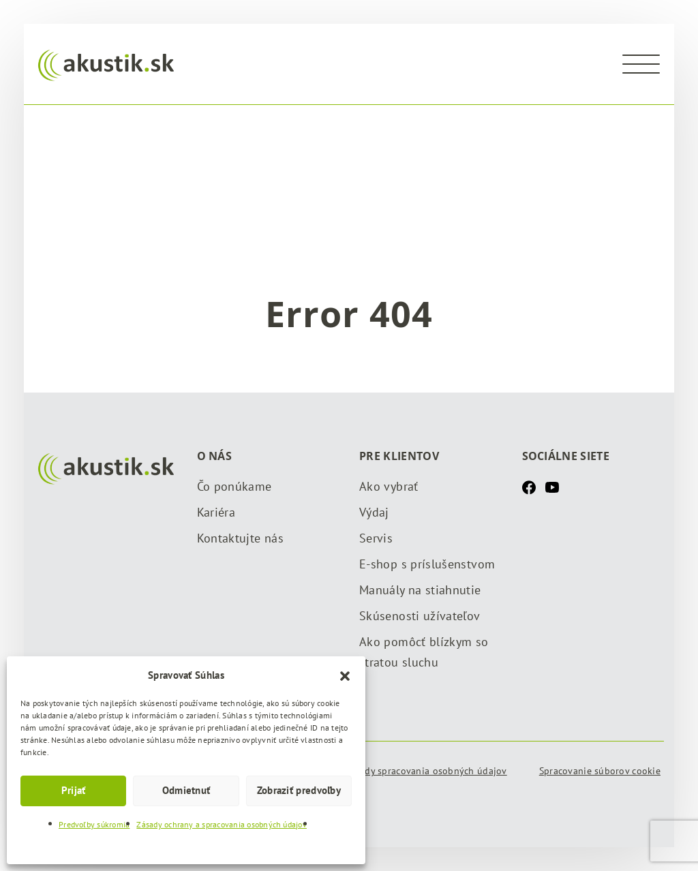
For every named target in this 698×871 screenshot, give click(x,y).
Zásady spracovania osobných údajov (426, 771)
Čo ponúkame (234, 486)
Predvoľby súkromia (94, 824)
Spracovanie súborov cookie (600, 771)
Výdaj (374, 512)
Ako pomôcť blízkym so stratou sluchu (424, 652)
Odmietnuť (186, 790)
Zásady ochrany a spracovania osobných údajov (221, 824)
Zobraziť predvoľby (299, 790)
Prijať (73, 790)
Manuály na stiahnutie (420, 590)
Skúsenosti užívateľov (420, 616)
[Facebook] (529, 486)
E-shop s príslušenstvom (427, 564)
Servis (376, 538)
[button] (345, 675)
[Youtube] (552, 486)
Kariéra (216, 512)
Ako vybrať (389, 486)
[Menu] (641, 64)
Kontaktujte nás (240, 538)
